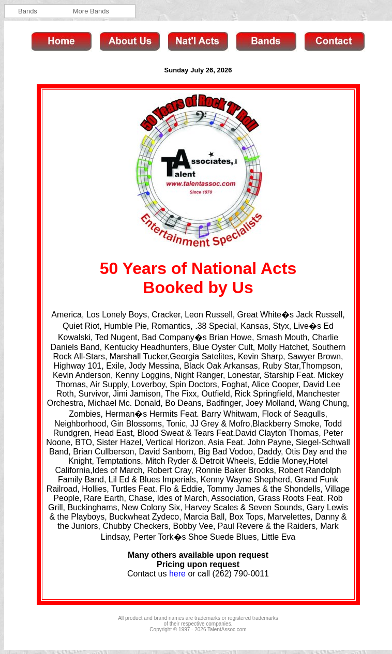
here (177, 573)
